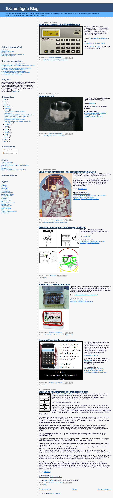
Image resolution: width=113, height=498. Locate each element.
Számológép (5, 50)
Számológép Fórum (7, 162)
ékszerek (93, 106)
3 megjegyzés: (53, 275)
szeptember (8, 122)
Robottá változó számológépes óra (84, 197)
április (6, 131)
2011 (5, 105)
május (6, 129)
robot (52, 222)
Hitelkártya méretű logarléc (92, 115)
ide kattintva (88, 360)
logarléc (49, 135)
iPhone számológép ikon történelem (95, 372)
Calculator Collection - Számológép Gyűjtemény (15, 165)
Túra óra (3, 184)
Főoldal (74, 489)
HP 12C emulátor (6, 52)
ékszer (45, 135)
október (7, 110)
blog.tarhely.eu (5, 204)
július (6, 126)
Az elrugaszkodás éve (7, 194)
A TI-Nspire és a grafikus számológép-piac (13, 71)
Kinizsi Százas (5, 207)
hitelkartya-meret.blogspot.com (99, 38)
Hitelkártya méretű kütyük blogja (94, 43)
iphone (63, 60)
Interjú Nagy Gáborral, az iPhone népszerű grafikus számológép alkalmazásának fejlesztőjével (16, 68)
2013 (5, 101)
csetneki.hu (15, 91)
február (7, 134)
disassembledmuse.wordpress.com (86, 295)
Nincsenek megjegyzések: (56, 57)
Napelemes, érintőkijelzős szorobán (81, 301)
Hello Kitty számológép (8, 55)
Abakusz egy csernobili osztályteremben (86, 199)
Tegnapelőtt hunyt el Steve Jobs (62, 394)
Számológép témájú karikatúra (89, 243)
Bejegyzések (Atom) (53, 493)
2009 (5, 139)
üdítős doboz (5, 212)
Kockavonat (4, 167)
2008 (5, 141)
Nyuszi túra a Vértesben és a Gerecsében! (13, 169)
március (7, 132)
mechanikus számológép (58, 135)
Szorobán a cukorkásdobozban (54, 284)
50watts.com (82, 189)
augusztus (8, 124)
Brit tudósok (4, 187)
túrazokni (4, 185)
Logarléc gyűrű (46, 96)
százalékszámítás (6, 205)
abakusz (45, 222)
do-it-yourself (51, 334)
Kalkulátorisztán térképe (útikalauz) (11, 74)
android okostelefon (7, 192)
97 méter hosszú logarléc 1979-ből (95, 113)
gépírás (3, 210)
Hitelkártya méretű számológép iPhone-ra (59, 24)
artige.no (88, 236)
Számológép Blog (22, 8)
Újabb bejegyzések (45, 489)
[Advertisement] (55, 78)
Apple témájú (49, 480)
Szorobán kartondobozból (78, 300)
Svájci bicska (5, 189)
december (8, 106)
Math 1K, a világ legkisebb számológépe (13, 54)
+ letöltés (4, 198)
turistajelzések (5, 191)
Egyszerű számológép (7, 51)
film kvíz (3, 201)
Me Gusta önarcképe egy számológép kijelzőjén (62, 227)
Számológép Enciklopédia (8, 164)
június (6, 127)
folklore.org (47, 472)
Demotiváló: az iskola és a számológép (92, 241)
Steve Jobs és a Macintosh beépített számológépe (63, 391)
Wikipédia (92, 103)
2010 (5, 137)
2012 (5, 103)
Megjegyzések (8, 153)
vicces (45, 277)
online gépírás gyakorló (8, 202)
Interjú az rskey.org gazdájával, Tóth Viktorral (14, 64)
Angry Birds (4, 188)
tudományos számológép (61, 222)
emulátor (52, 60)
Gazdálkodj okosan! (7, 195)
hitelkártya (58, 60)
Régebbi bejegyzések (105, 489)
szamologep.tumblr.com (91, 355)
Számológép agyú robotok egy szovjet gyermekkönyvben (67, 171)
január (7, 136)
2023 (5, 99)
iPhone (92, 46)
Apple (98, 46)
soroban (71, 334)
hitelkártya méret (6, 208)
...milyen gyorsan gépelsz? (9, 211)
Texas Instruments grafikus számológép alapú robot (89, 195)
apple (44, 60)
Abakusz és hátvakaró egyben (93, 370)
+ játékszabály (5, 197)
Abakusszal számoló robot (81, 194)
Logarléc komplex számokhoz (93, 116)
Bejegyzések (7, 150)
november (8, 108)
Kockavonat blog (6, 168)
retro (66, 60)
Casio (48, 60)
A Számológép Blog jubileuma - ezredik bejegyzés (15, 72)
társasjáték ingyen (6, 200)
